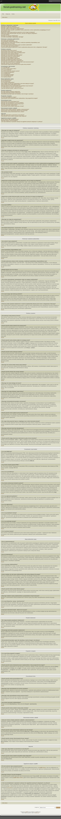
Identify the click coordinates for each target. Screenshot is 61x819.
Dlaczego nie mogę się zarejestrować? (9, 35)
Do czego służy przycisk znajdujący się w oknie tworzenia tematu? (17, 62)
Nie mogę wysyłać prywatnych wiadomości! (10, 92)
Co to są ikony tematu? (6, 77)
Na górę (2, 138)
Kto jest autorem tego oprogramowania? (10, 120)
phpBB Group (42, 768)
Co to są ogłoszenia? (5, 73)
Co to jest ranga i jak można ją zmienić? (10, 46)
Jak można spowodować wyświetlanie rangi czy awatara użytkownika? (16, 45)
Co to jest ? (11, 87)
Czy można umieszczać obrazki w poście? (10, 71)
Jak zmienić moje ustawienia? (7, 40)
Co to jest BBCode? (5, 67)
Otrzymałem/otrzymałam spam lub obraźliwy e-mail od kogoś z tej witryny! (17, 94)
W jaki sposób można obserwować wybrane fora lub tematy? (14, 111)
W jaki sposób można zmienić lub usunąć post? (11, 51)
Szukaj (13, 13)
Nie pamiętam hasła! (5, 31)
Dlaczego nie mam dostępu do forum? (9, 57)
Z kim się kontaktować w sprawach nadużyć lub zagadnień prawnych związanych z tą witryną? (21, 122)
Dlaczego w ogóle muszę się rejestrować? (10, 27)
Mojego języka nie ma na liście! (8, 43)
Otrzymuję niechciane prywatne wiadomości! (11, 93)
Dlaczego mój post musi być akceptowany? (10, 63)
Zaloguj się (8, 13)
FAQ (3, 13)
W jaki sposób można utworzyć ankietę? (10, 54)
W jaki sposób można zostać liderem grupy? (10, 85)
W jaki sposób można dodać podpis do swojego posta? (13, 52)
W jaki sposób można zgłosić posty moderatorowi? (12, 61)
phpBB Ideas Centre (18, 778)
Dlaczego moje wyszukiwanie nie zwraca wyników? (12, 103)
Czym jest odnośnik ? (12, 89)
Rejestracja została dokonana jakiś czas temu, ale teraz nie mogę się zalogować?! (19, 33)
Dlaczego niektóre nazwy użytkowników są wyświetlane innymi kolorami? (17, 86)
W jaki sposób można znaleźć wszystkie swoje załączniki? (14, 116)
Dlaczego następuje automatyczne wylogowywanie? (12, 28)
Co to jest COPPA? (5, 34)
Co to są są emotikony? (6, 70)
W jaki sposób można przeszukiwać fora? (10, 102)
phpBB (26, 812)
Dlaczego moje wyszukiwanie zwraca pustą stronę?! (12, 104)
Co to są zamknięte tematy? (7, 76)
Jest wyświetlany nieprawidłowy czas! (9, 41)
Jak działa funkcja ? (12, 37)
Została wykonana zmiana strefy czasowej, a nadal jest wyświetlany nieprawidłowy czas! (20, 42)
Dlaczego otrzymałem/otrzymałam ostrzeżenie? (11, 59)
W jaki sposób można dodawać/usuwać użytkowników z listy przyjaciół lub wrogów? (19, 99)
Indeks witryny (4, 17)
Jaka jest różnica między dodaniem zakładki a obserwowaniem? (15, 110)
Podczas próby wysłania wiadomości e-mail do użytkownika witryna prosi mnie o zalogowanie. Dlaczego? (24, 47)
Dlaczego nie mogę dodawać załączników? (10, 58)
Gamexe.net (37, 813)
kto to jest (9, 788)
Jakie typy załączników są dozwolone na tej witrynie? (12, 115)
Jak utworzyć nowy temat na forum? (9, 50)
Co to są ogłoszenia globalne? (7, 72)
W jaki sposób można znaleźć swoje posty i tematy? (12, 106)
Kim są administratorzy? (6, 80)
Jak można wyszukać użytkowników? (9, 105)
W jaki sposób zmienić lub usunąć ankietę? (10, 56)
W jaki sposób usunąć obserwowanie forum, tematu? (12, 112)
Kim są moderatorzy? (5, 81)
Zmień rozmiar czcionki (1, 1)
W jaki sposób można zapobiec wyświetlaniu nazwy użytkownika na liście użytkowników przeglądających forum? (25, 30)
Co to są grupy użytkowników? (7, 82)
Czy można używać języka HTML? (8, 69)
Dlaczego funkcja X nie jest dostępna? (9, 121)
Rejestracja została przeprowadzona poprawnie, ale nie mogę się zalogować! (18, 32)
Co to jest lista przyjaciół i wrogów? (8, 97)
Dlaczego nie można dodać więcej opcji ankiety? (11, 55)
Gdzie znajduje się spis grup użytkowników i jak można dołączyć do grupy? (17, 83)
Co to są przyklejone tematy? (7, 74)
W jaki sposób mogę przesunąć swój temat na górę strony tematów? (16, 64)
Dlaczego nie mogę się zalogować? (9, 26)
